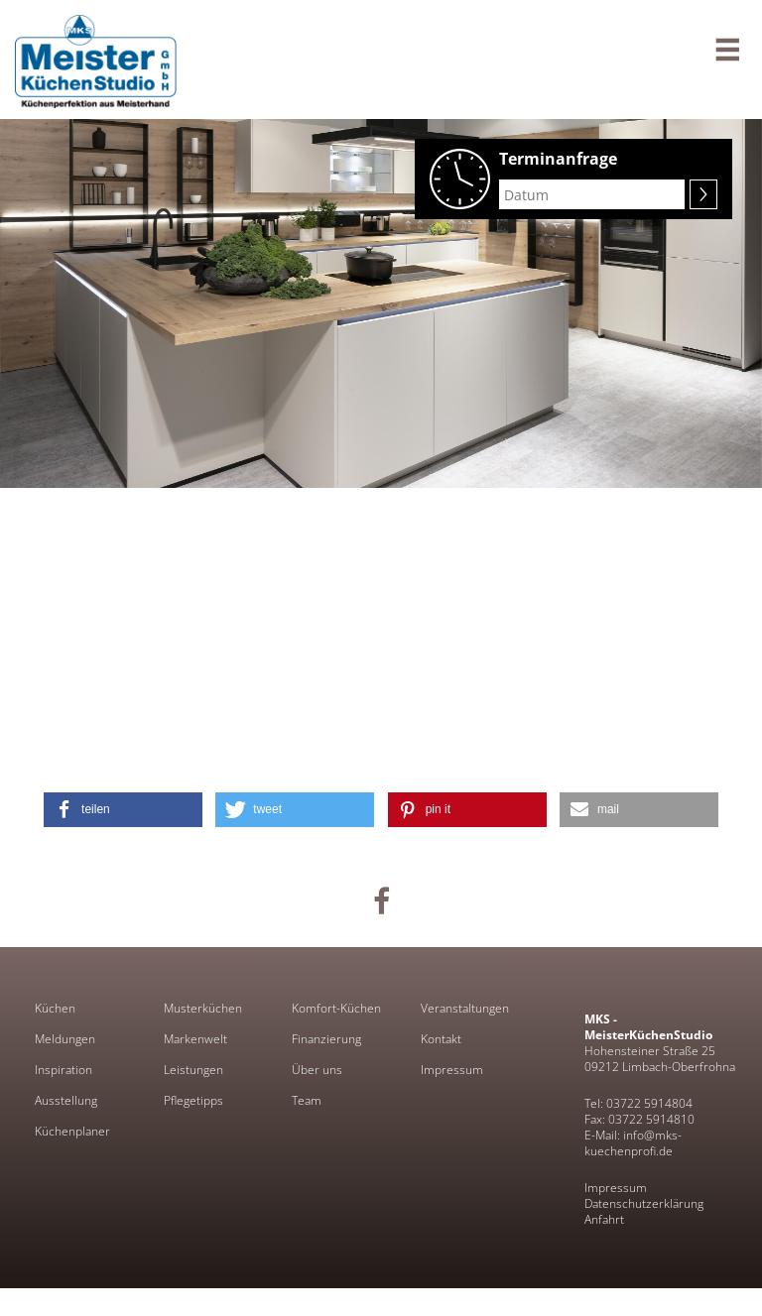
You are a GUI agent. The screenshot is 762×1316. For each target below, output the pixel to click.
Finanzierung (326, 1039)
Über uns (317, 1070)
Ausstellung (66, 1101)
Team (306, 1101)
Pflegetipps (193, 1101)
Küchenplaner (72, 1131)
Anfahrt (604, 1219)
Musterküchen (203, 1009)
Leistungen (193, 1070)
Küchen (55, 1009)
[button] (123, 809)
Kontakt (441, 1039)
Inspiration (63, 1070)
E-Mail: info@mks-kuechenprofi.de (633, 1143)
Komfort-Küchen (336, 1009)
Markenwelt (195, 1039)
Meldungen (65, 1039)
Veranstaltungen (465, 1009)
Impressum (452, 1070)
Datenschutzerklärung (643, 1203)
